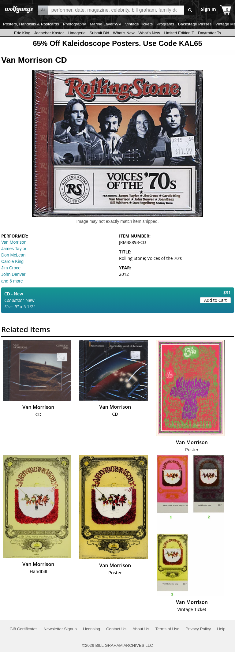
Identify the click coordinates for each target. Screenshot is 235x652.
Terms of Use (167, 629)
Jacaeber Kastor (49, 33)
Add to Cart (215, 300)
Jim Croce (11, 267)
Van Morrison (13, 242)
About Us (140, 629)
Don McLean (13, 255)
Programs (165, 24)
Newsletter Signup (59, 629)
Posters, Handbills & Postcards (31, 24)
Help (221, 629)
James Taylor (13, 248)
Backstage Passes (195, 24)
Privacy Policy (198, 629)
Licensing (91, 629)
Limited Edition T (179, 33)
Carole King (12, 261)
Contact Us (116, 629)
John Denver (13, 274)
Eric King (22, 33)
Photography (74, 24)
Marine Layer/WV (105, 24)
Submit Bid (99, 33)
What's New (124, 33)
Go (190, 10)
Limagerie (77, 33)
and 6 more (12, 281)
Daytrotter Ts (209, 33)
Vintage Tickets (139, 24)
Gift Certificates (23, 629)
